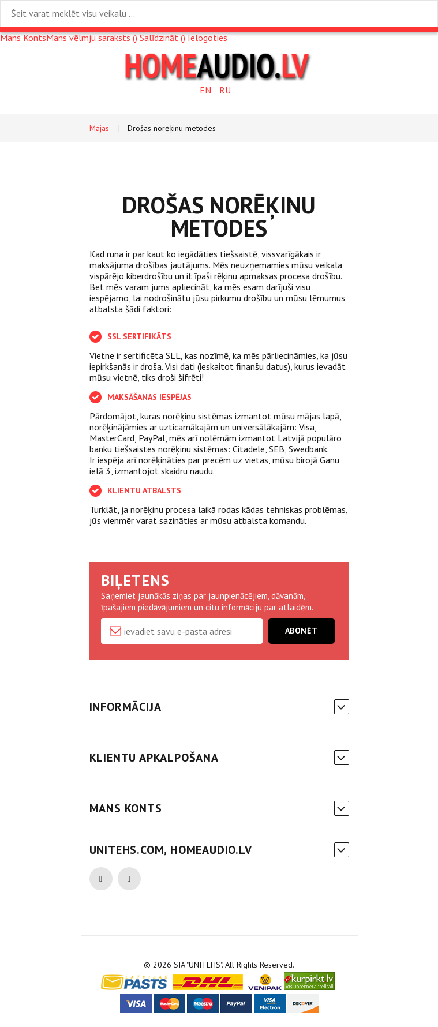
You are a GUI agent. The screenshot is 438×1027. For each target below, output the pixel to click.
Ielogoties (207, 37)
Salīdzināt (162, 37)
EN (205, 90)
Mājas (99, 128)
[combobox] (219, 13)
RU (225, 90)
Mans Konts (23, 37)
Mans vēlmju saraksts (91, 37)
